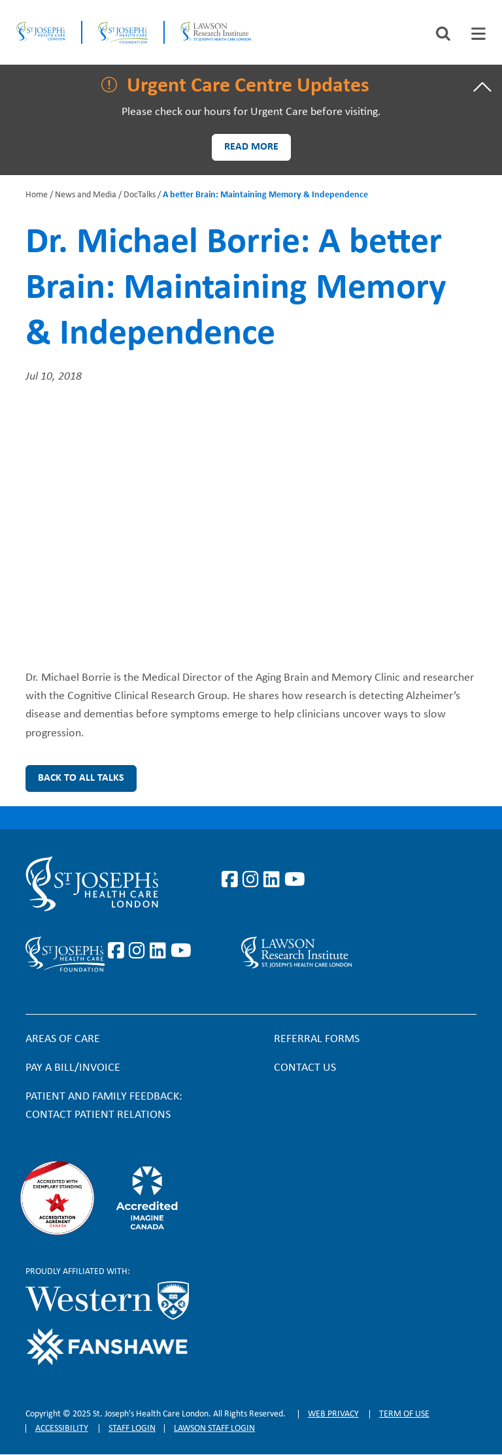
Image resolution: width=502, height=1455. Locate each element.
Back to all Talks (81, 778)
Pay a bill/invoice (72, 1068)
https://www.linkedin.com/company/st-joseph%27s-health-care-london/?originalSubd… (273, 880)
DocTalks (140, 195)
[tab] (478, 33)
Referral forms (317, 1039)
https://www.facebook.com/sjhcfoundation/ (118, 951)
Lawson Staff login (214, 1428)
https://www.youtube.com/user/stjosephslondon (294, 880)
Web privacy (333, 1414)
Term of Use (404, 1414)
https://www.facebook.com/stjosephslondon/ (232, 880)
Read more (251, 147)
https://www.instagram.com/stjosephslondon (253, 880)
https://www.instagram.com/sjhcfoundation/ (139, 951)
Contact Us (305, 1068)
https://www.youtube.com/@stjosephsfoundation (181, 951)
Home (36, 195)
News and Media (85, 195)
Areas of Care (62, 1039)
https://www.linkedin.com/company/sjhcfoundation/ (160, 951)
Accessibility (61, 1428)
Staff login (132, 1428)
